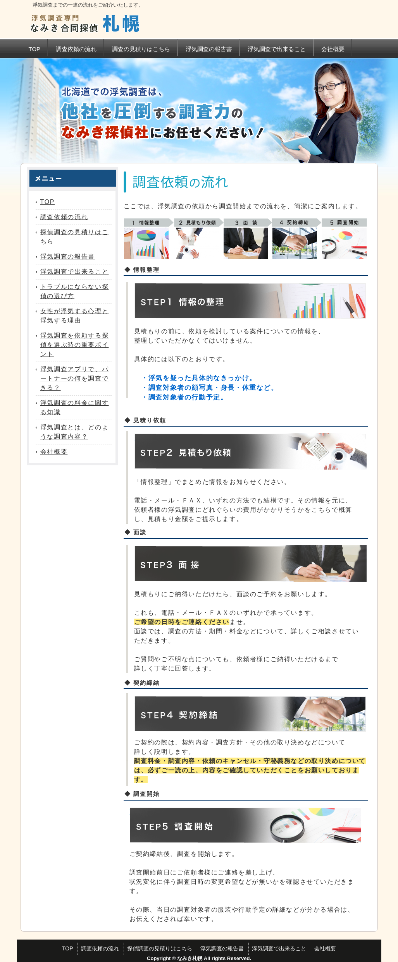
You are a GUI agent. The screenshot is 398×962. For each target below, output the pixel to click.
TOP (35, 49)
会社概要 (333, 49)
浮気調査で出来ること (277, 49)
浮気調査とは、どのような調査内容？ (74, 432)
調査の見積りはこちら (141, 49)
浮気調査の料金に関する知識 (74, 407)
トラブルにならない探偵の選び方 (74, 291)
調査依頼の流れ (76, 49)
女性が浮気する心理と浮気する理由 (74, 316)
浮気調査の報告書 (209, 49)
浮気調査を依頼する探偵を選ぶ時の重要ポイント (74, 344)
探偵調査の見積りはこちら (74, 237)
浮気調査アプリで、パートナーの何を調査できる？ (74, 378)
